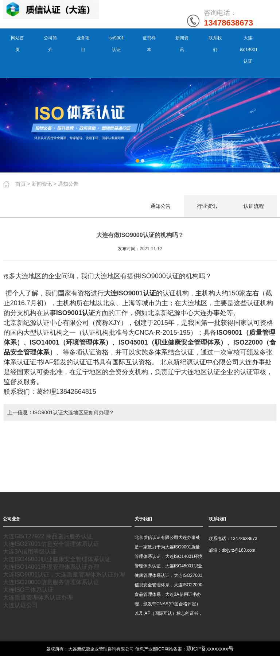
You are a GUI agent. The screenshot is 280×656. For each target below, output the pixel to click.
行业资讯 (207, 206)
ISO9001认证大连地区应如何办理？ (73, 412)
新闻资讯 (181, 43)
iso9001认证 (116, 43)
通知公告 (68, 183)
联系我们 (215, 43)
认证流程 (254, 206)
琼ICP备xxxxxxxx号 (210, 648)
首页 (21, 183)
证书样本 (149, 43)
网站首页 (17, 43)
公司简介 (50, 43)
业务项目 (83, 43)
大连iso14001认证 (249, 49)
